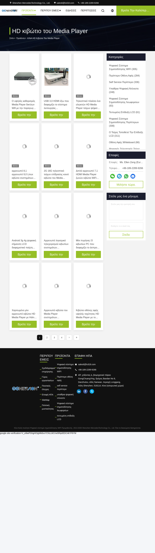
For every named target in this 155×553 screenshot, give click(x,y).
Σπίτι (14, 10)
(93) (124, 102)
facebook (113, 395)
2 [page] (47, 337)
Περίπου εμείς (51, 10)
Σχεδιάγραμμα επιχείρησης (48, 366)
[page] (69, 337)
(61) (124, 112)
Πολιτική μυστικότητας (52, 394)
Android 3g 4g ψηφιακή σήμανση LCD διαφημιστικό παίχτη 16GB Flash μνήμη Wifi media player (24, 247)
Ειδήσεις (71, 10)
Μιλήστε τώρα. (126, 184)
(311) (126, 134)
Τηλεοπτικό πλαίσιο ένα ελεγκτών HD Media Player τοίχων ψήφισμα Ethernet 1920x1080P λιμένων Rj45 (88, 108)
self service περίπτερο (75, 375)
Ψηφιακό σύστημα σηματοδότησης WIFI (83, 364)
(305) (123, 67)
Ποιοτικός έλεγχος (50, 379)
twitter (119, 395)
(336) (124, 82)
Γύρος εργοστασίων (51, 373)
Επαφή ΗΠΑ (47, 384)
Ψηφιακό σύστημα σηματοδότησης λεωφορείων (81, 388)
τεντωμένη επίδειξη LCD (76, 394)
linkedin (106, 395)
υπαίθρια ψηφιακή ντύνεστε (77, 380)
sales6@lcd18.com (64, 3)
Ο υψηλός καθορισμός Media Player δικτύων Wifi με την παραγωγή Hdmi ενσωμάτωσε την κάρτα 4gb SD (24, 108)
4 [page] (61, 337)
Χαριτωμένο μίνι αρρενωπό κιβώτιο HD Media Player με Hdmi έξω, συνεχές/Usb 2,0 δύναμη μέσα (23, 317)
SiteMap (45, 389)
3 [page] (54, 337)
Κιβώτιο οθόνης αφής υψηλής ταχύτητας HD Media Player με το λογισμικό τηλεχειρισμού (87, 317)
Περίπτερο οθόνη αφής (75, 370)
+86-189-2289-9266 (88, 3)
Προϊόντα (29, 10)
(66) (124, 142)
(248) (124, 90)
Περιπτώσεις (88, 10)
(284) (124, 75)
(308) (124, 122)
